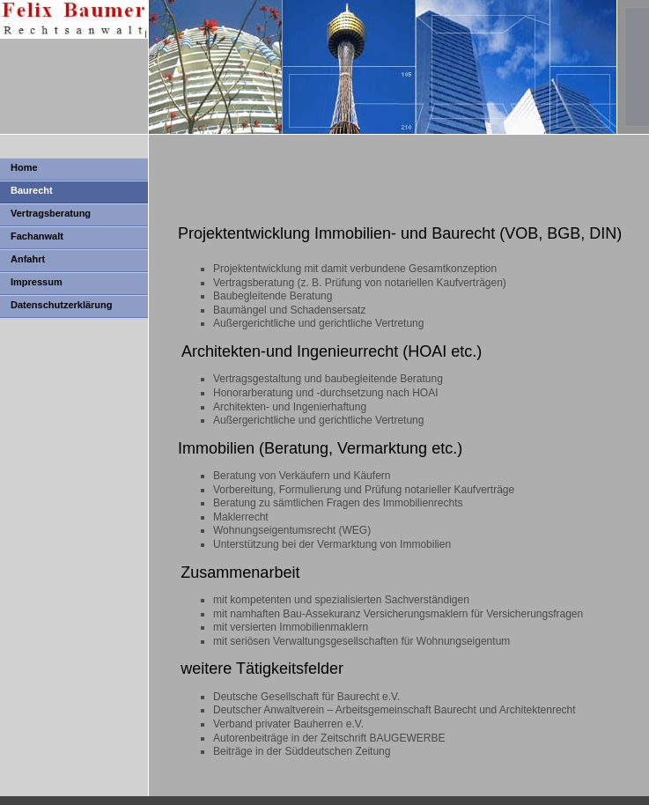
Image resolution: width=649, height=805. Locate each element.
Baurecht (32, 190)
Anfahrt (28, 259)
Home (24, 167)
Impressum (37, 282)
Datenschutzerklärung (62, 304)
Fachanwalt (37, 236)
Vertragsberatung (51, 213)
